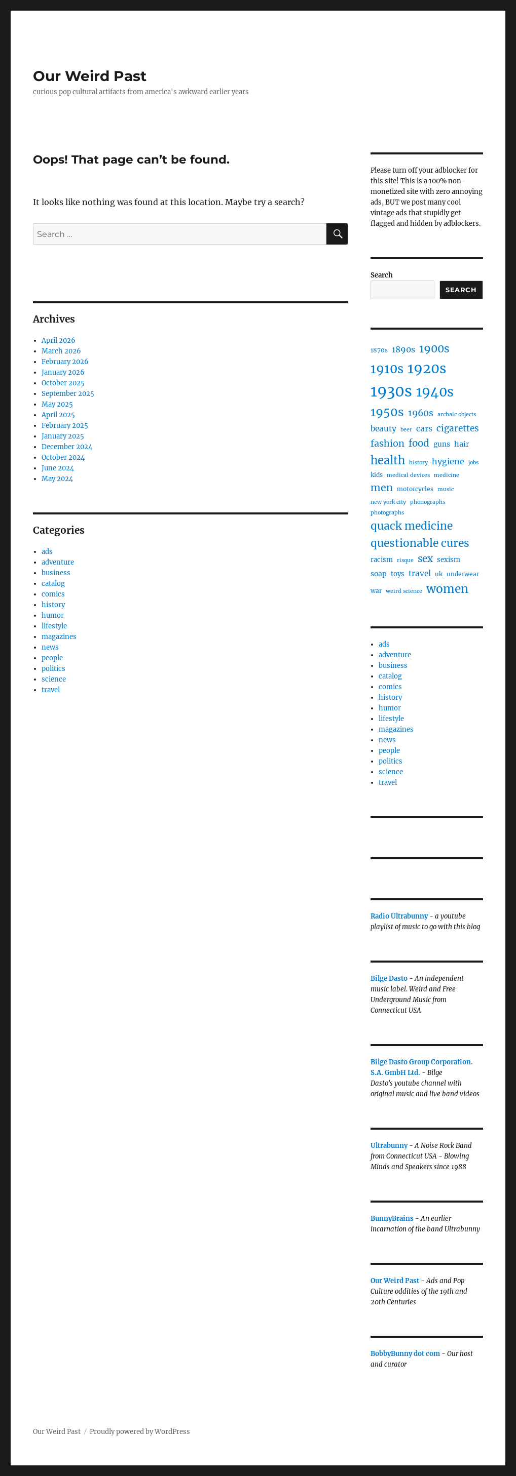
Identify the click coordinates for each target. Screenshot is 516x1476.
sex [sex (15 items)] (425, 559)
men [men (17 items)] (382, 488)
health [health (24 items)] (388, 460)
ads (47, 551)
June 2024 (58, 468)
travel (51, 690)
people (52, 658)
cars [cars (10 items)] (424, 428)
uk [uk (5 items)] (439, 574)
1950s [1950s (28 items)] (387, 412)
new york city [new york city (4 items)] (388, 502)
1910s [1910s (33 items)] (387, 369)
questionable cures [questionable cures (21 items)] (420, 543)
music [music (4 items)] (445, 489)
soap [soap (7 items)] (379, 573)
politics (53, 668)
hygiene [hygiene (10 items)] (448, 461)
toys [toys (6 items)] (397, 574)
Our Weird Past (89, 76)
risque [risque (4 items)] (405, 560)
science (54, 679)
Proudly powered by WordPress (140, 1431)
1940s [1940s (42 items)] (435, 392)
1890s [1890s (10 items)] (403, 349)
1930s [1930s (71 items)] (391, 391)
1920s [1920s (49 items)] (427, 368)
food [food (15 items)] (419, 443)
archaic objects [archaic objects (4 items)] (456, 414)
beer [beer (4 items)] (406, 429)
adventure (58, 562)
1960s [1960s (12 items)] (420, 413)
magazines (59, 636)
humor (53, 615)
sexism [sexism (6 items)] (448, 559)
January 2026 (63, 372)
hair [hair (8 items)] (461, 444)
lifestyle (54, 626)
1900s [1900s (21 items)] (434, 348)
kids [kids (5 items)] (377, 474)
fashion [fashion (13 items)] (387, 443)
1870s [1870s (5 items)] (379, 350)
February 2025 (65, 425)
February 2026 (65, 361)
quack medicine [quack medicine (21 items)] (412, 526)
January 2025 (63, 436)
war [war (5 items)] (376, 590)
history (53, 605)
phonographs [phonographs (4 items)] (427, 502)
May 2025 (57, 404)
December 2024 (67, 447)
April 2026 (59, 340)
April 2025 (58, 415)
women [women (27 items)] (447, 589)
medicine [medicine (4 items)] (446, 475)
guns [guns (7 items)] (441, 444)
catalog (53, 583)
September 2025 (68, 393)
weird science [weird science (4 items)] (404, 591)
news (50, 647)
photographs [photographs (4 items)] (387, 512)
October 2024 (63, 457)
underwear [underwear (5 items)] (463, 574)
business (56, 573)
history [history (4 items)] (418, 462)
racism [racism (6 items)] (382, 559)
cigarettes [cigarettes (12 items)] (457, 428)
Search (382, 275)
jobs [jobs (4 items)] (473, 462)
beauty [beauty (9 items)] (383, 428)
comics (53, 594)
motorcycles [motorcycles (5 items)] (415, 489)
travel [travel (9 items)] (420, 573)
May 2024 (57, 478)
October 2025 (63, 383)
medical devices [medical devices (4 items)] (408, 475)
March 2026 (61, 351)
